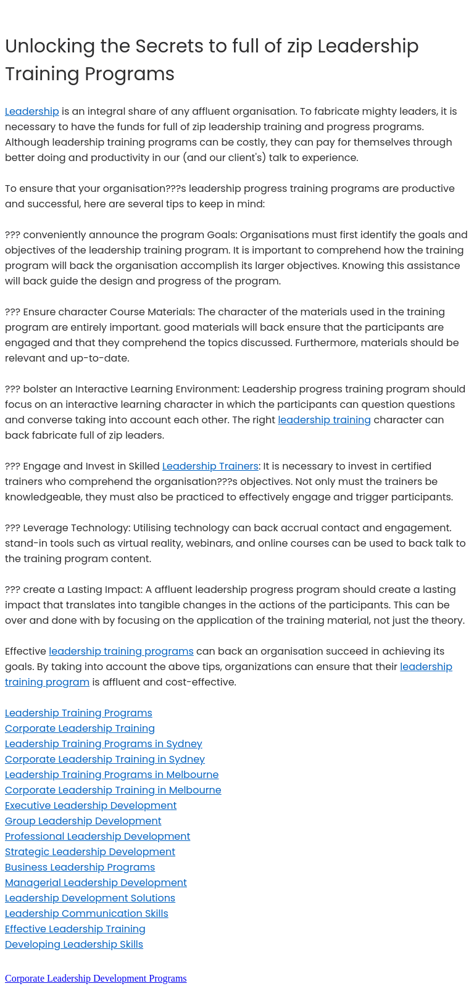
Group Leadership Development (83, 821)
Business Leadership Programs (80, 867)
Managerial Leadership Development (96, 883)
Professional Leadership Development (97, 836)
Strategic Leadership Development (90, 852)
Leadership (32, 111)
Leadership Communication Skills (86, 913)
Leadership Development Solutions (90, 898)
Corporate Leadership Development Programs (96, 978)
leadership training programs (121, 651)
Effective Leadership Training (75, 929)
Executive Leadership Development (91, 805)
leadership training (324, 420)
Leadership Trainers (210, 466)
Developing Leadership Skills (74, 944)
